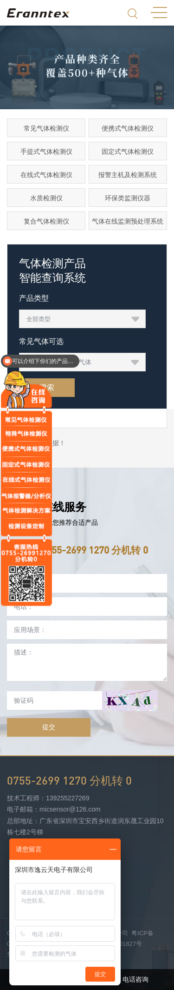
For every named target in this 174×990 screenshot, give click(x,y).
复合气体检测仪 (46, 221)
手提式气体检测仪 (46, 151)
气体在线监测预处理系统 (127, 221)
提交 (48, 727)
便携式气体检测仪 (128, 128)
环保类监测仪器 (127, 198)
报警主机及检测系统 (127, 174)
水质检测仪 (46, 198)
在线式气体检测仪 (46, 174)
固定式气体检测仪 (128, 151)
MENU (159, 12)
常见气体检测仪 (46, 128)
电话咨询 (130, 979)
